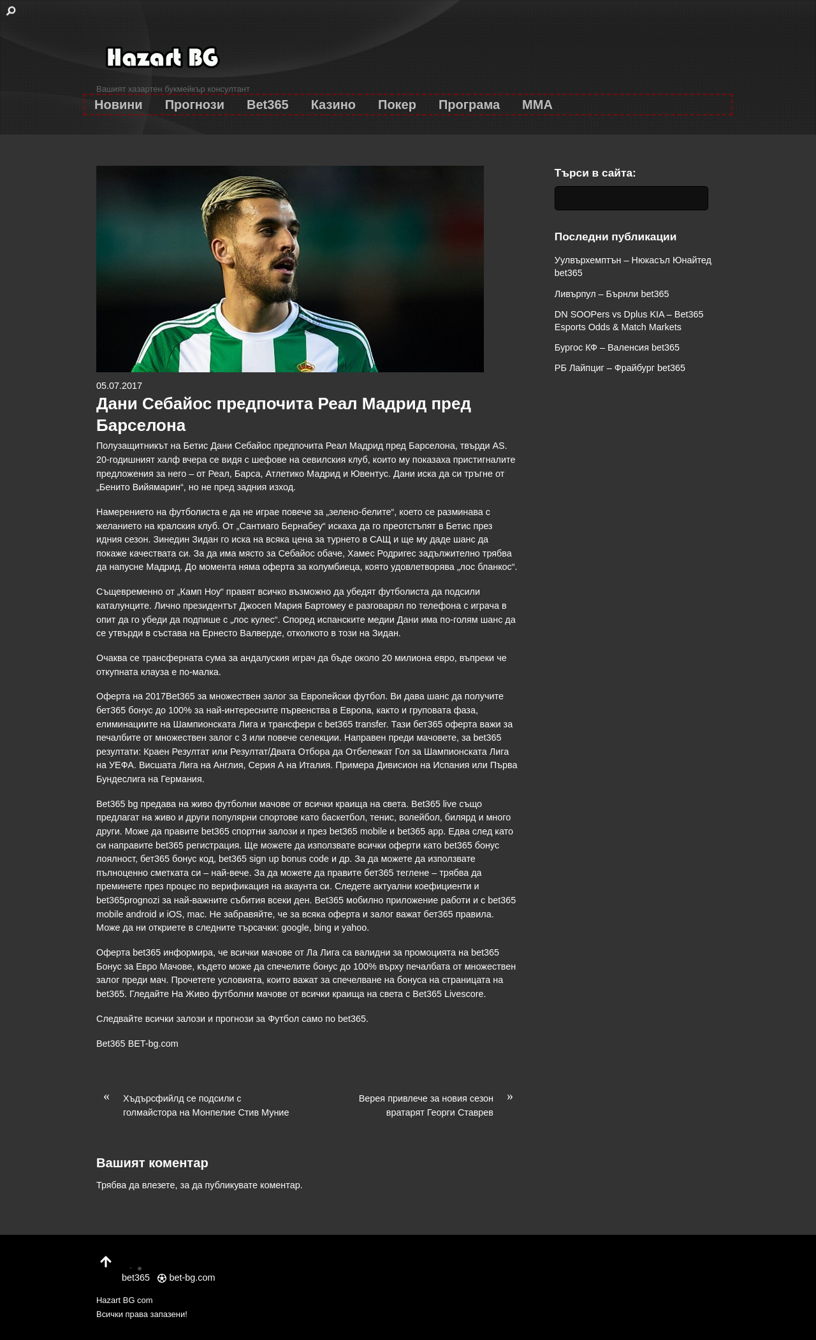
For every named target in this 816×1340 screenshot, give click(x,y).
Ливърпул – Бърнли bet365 (612, 294)
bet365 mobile (358, 831)
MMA (537, 105)
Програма (469, 105)
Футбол (283, 1019)
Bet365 (268, 105)
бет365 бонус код (177, 859)
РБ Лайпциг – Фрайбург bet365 (620, 368)
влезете (158, 1185)
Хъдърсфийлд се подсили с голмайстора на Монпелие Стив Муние (192, 1105)
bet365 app (420, 831)
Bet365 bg (117, 804)
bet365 (352, 1019)
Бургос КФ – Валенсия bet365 (617, 347)
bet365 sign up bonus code (274, 859)
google (295, 927)
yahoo (354, 927)
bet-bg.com (186, 1277)
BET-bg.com (153, 1043)
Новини (118, 105)
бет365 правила (458, 914)
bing (323, 927)
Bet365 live (433, 804)
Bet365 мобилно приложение (376, 900)
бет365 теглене (396, 873)
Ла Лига (323, 952)
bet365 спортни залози (249, 831)
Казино (333, 105)
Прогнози (194, 105)
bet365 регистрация (197, 845)
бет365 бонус (124, 710)
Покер (397, 105)
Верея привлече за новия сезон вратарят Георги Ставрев (439, 1105)
